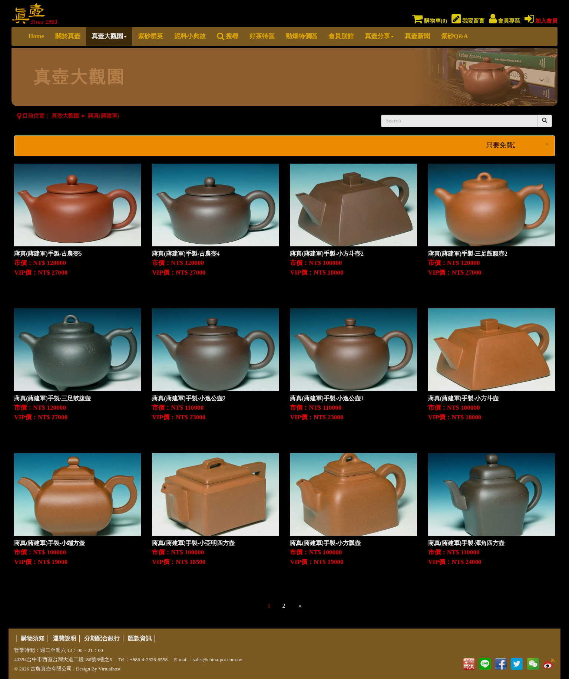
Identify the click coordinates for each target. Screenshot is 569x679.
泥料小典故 (190, 36)
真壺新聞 (417, 36)
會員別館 (341, 36)
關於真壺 (67, 36)
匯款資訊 (140, 638)
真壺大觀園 (109, 36)
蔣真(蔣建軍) (103, 116)
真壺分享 (379, 36)
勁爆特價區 (301, 36)
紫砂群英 (150, 36)
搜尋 (227, 36)
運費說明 (64, 638)
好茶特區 (262, 36)
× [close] (547, 144)
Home (36, 36)
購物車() (429, 21)
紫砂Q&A (454, 36)
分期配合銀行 (102, 638)
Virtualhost (109, 669)
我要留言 (468, 21)
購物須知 (32, 638)
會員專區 (504, 21)
